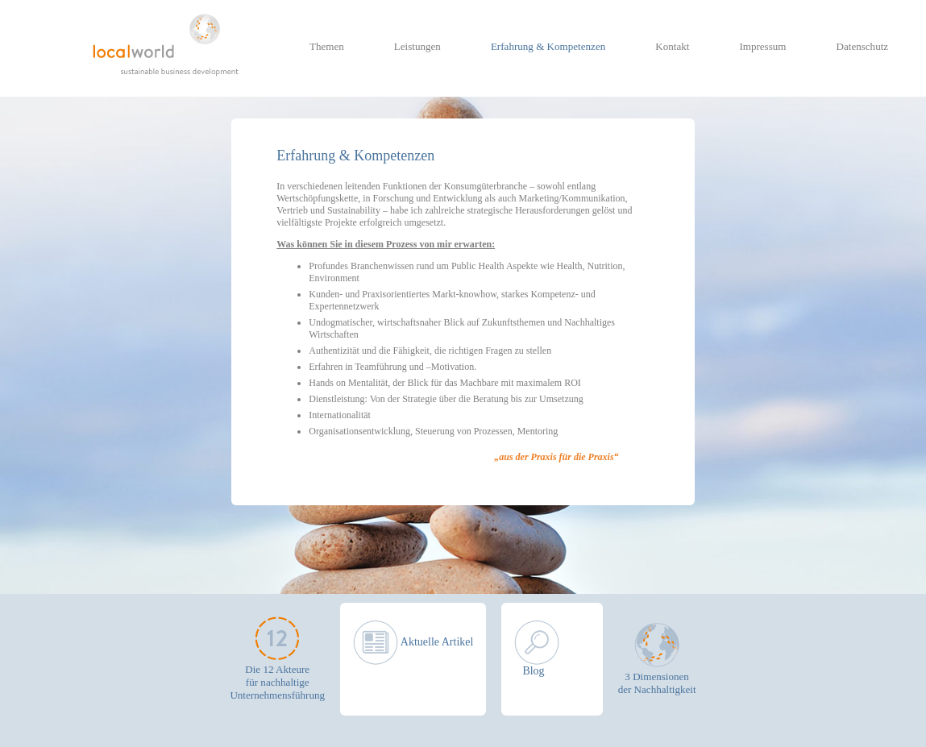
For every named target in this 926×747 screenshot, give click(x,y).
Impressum (762, 46)
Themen (326, 46)
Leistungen (417, 46)
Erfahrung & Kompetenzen (548, 46)
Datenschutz (863, 46)
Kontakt (672, 46)
